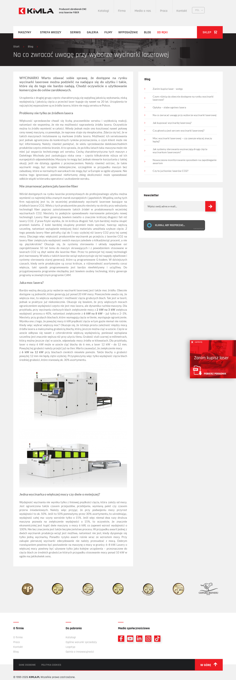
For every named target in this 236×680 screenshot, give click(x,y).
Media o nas (143, 11)
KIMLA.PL (34, 677)
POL (197, 10)
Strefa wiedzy (50, 32)
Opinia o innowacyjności (80, 652)
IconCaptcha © (198, 229)
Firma (122, 11)
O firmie (18, 637)
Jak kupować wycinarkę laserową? (172, 122)
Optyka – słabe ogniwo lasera (169, 107)
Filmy (108, 32)
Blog (147, 32)
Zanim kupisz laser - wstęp (168, 88)
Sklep (210, 32)
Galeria (92, 32)
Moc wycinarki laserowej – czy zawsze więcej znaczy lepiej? (182, 140)
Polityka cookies (51, 665)
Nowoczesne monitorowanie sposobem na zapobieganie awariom (184, 161)
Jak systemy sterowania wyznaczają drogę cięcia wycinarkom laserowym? (180, 151)
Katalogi (103, 11)
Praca (163, 11)
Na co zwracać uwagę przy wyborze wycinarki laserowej (184, 115)
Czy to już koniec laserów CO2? (170, 170)
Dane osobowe (27, 665)
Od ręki (162, 32)
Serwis (75, 32)
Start (16, 47)
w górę (208, 664)
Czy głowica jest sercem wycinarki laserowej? (178, 130)
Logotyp (70, 647)
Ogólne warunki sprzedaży (81, 642)
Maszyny (24, 32)
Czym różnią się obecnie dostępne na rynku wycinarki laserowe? (183, 98)
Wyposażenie (128, 32)
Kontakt (181, 11)
